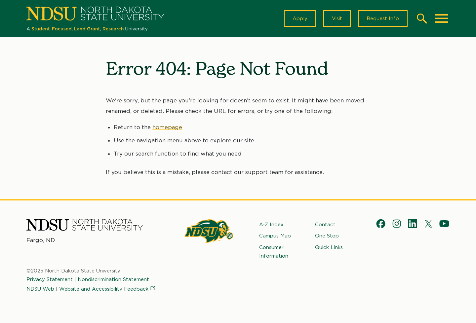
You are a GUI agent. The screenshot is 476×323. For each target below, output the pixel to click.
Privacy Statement (49, 279)
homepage (167, 127)
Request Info (383, 18)
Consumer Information (273, 251)
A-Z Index (271, 225)
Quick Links (329, 247)
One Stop (327, 236)
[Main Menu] (442, 18)
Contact (325, 225)
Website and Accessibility (107, 289)
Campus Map (275, 236)
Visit (337, 18)
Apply (300, 18)
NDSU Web (40, 289)
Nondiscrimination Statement (113, 279)
